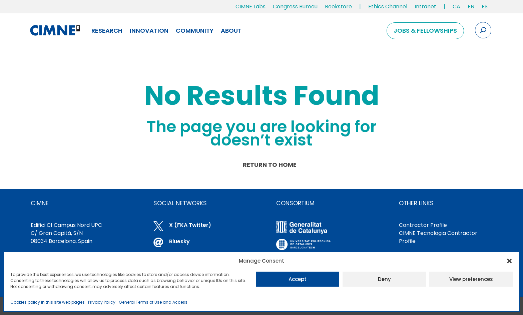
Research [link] (106, 30)
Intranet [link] (425, 6)
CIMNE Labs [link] (250, 6)
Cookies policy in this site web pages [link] (47, 302)
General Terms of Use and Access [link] (153, 302)
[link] (456, 8)
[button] (509, 261)
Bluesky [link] (179, 241)
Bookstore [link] (338, 6)
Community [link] (194, 30)
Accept (298, 279)
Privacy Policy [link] (101, 302)
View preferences (471, 279)
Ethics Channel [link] (387, 6)
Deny (384, 279)
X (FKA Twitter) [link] (190, 225)
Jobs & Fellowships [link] (425, 30)
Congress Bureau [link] (295, 6)
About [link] (231, 30)
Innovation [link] (149, 30)
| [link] (360, 6)
